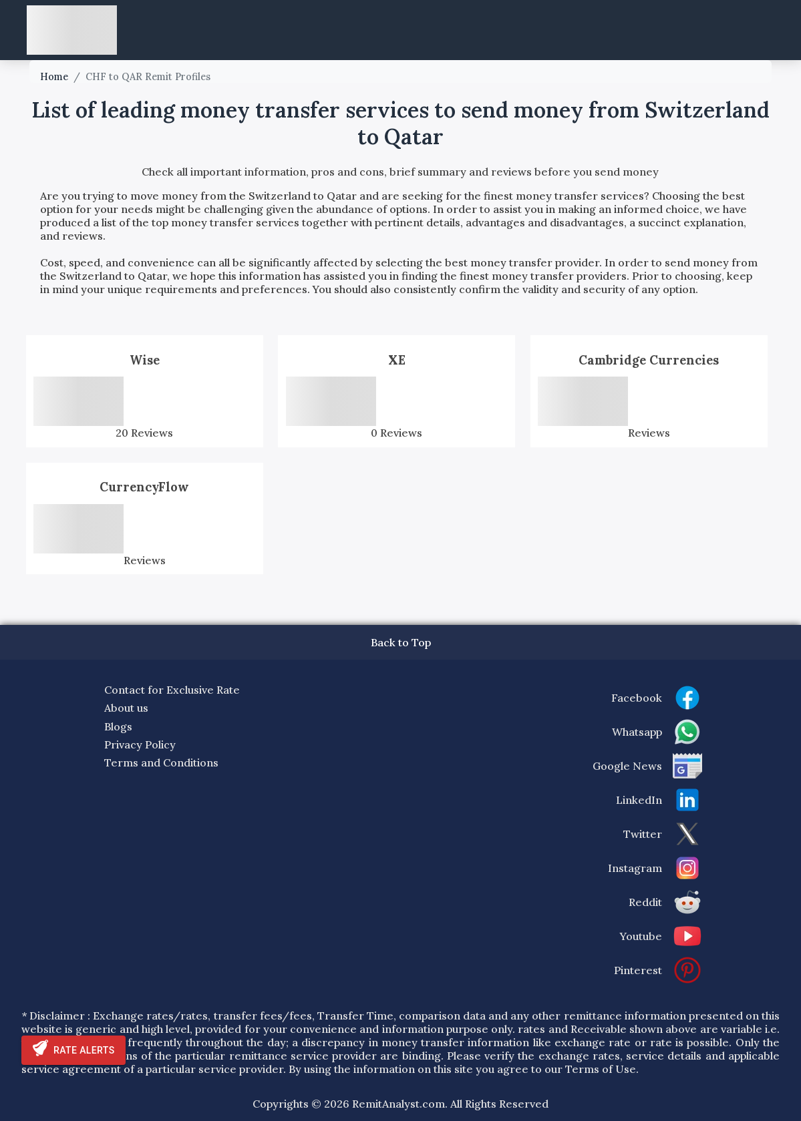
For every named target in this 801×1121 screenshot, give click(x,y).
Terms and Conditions (161, 762)
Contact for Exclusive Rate (172, 689)
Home (54, 77)
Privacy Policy (140, 744)
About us (126, 707)
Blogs (118, 726)
